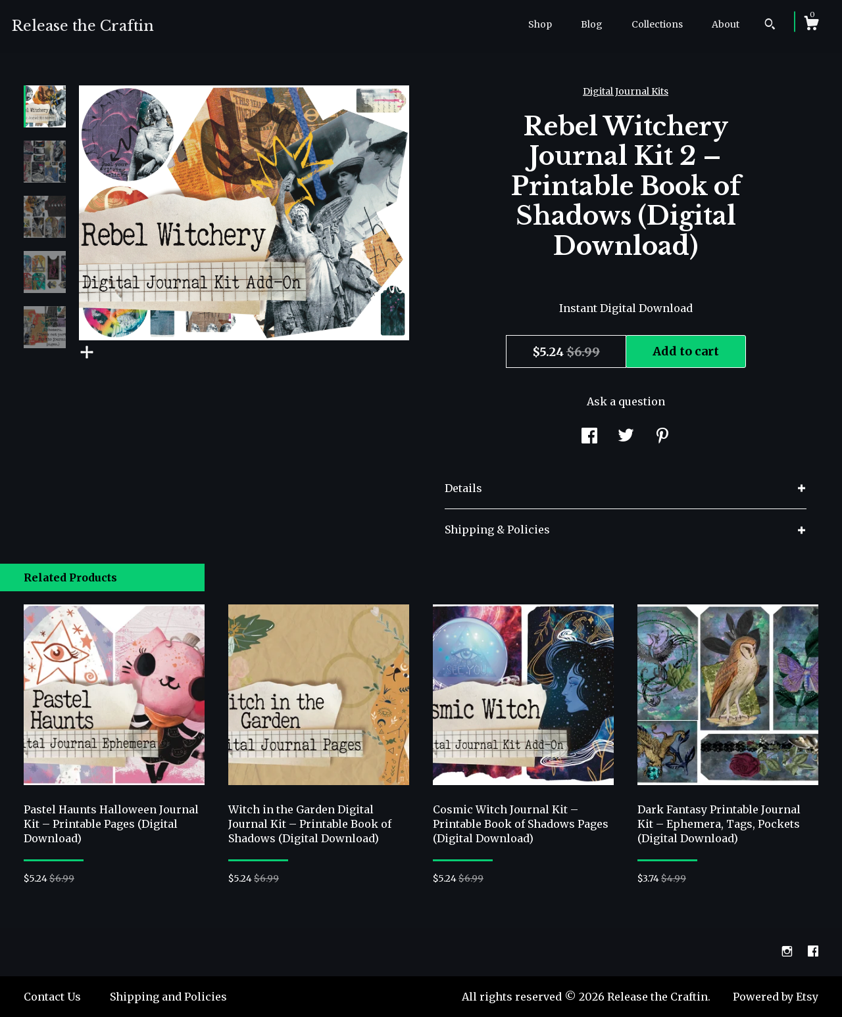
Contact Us (52, 996)
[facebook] (813, 951)
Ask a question (626, 401)
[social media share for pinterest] (662, 437)
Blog (592, 24)
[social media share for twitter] (625, 437)
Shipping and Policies (168, 996)
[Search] (770, 25)
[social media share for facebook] (589, 437)
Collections (657, 24)
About (725, 24)
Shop (540, 24)
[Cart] (811, 25)
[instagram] (788, 951)
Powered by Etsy (775, 996)
